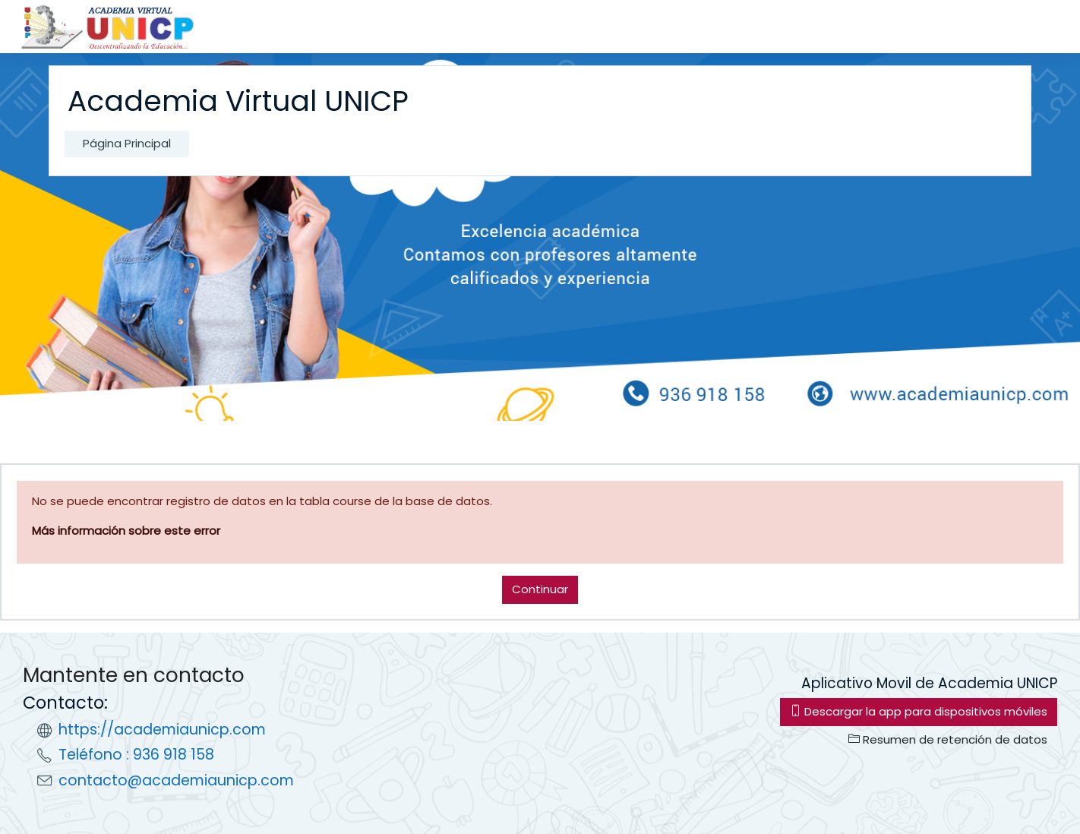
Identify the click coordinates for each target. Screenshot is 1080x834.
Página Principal (127, 143)
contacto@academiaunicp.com (176, 780)
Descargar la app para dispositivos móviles (918, 711)
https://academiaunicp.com (162, 729)
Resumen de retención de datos (947, 739)
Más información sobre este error (126, 531)
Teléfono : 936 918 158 (136, 754)
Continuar (540, 589)
